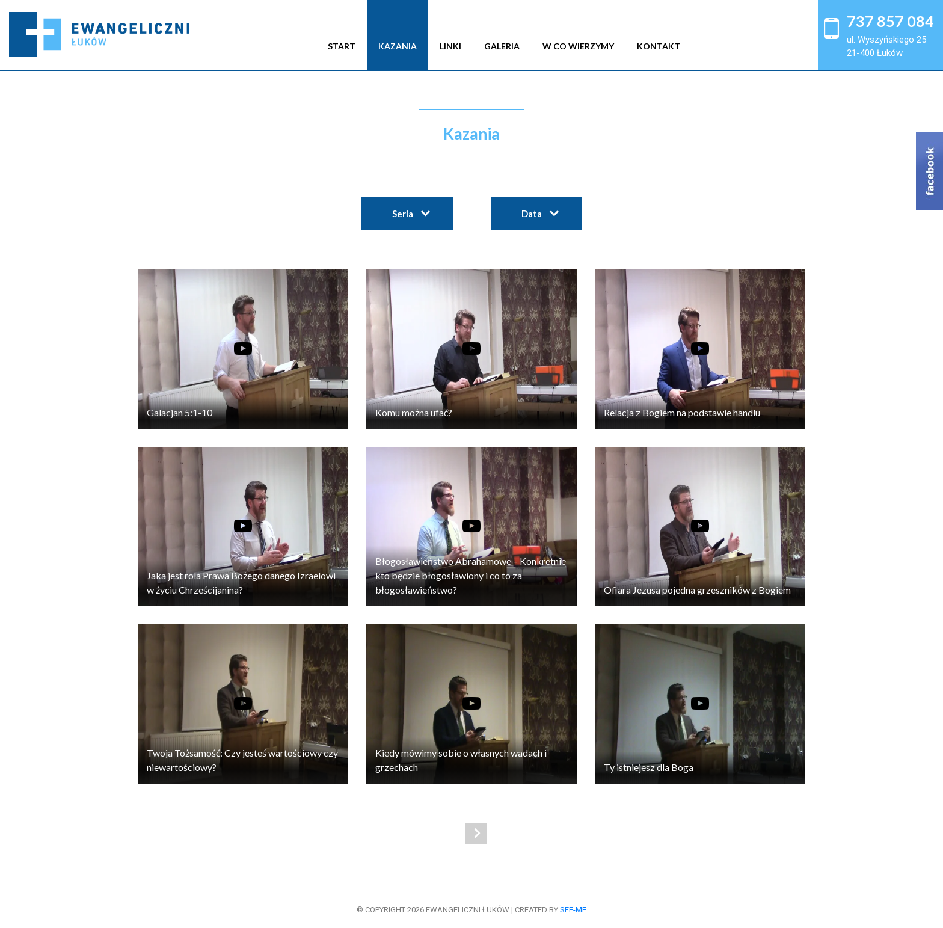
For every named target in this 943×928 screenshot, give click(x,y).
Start (341, 46)
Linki (450, 46)
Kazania (397, 46)
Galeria (502, 46)
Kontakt (658, 46)
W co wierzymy (578, 46)
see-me (573, 909)
